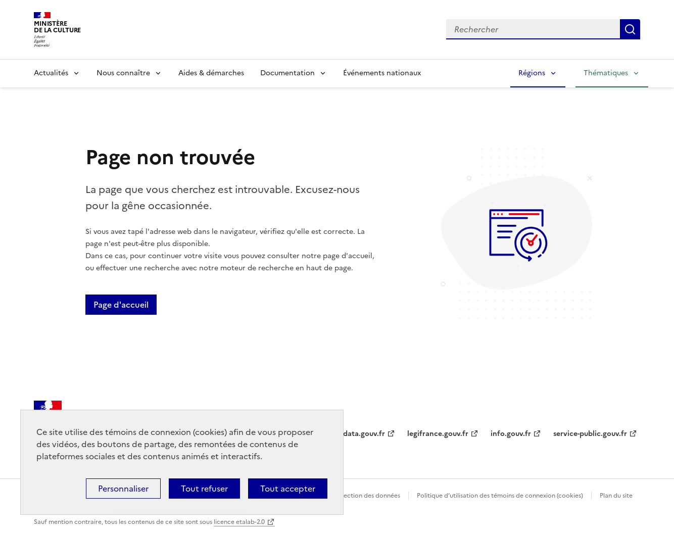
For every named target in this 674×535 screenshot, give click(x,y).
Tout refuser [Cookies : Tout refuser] (204, 488)
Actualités (51, 73)
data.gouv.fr (364, 433)
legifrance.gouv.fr (437, 433)
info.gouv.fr (511, 433)
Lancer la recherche (630, 29)
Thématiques (606, 73)
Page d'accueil (121, 305)
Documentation (287, 73)
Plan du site (616, 495)
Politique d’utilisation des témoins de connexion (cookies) (500, 495)
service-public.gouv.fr (590, 433)
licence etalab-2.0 (239, 521)
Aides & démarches (211, 73)
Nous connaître (123, 73)
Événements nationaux (382, 73)
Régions (531, 73)
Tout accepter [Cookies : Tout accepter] (287, 488)
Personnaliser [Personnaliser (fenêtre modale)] (123, 488)
